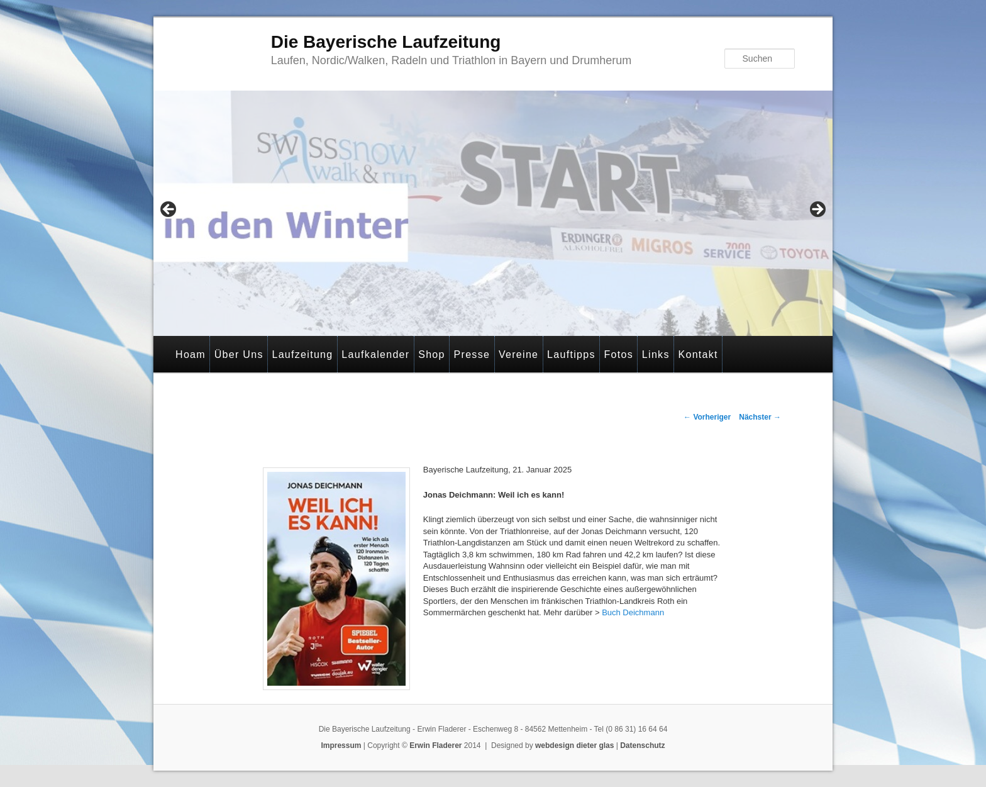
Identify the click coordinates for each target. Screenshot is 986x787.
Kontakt (697, 354)
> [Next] (816, 210)
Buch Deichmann (633, 612)
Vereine (518, 354)
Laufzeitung (302, 354)
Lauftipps (571, 354)
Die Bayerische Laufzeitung (386, 42)
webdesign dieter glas (574, 745)
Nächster (760, 417)
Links (656, 354)
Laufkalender (375, 354)
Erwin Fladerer (435, 745)
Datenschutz (642, 745)
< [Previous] (169, 210)
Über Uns (238, 354)
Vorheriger (707, 417)
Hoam (190, 354)
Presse (472, 354)
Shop (431, 354)
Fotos (619, 354)
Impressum (341, 745)
